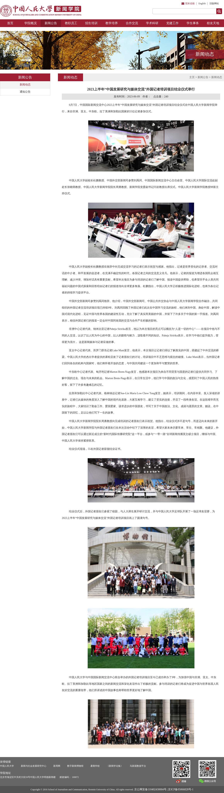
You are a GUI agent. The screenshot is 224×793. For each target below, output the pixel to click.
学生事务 (193, 23)
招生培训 (91, 23)
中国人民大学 (7, 766)
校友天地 (213, 23)
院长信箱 (190, 3)
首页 (10, 23)
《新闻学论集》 (115, 766)
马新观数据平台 (138, 766)
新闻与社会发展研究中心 (33, 766)
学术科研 (152, 23)
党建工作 (172, 23)
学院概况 (30, 23)
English (202, 3)
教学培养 (111, 23)
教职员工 (71, 23)
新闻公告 (51, 23)
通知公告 (25, 91)
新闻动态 (25, 84)
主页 (192, 77)
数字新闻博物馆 (75, 766)
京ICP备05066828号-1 (180, 789)
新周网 (56, 766)
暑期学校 (95, 766)
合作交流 (132, 23)
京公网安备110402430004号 (150, 789)
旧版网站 (214, 3)
